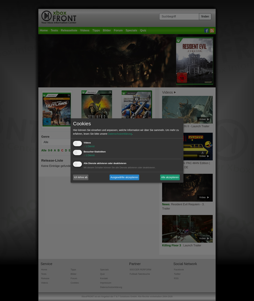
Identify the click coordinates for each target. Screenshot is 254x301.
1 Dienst (89, 146)
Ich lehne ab (80, 177)
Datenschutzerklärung (120, 134)
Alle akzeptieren (170, 177)
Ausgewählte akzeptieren (124, 177)
